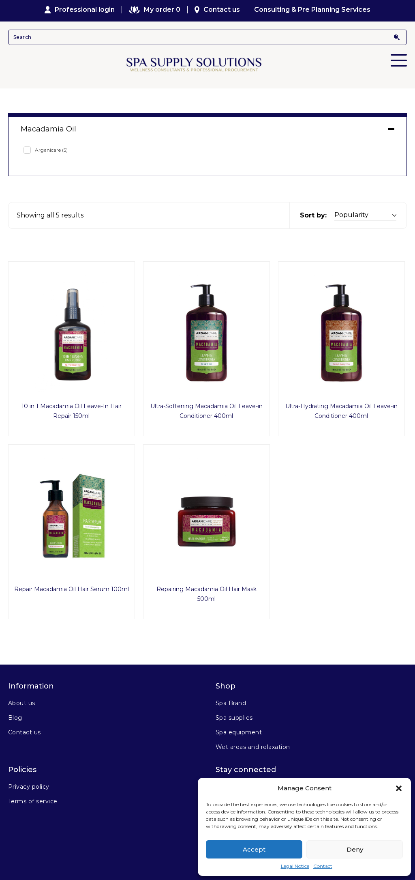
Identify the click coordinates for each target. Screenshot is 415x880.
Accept (254, 849)
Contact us (217, 9)
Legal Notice (295, 866)
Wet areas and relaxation (253, 747)
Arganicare (51, 150)
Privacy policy (28, 786)
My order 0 (154, 9)
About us (21, 703)
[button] (399, 788)
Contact (322, 866)
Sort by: (313, 215)
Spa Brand (231, 703)
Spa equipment (239, 732)
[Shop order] (365, 215)
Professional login (80, 9)
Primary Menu (399, 55)
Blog (15, 717)
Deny (355, 849)
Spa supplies (234, 717)
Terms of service (33, 801)
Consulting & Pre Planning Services (312, 9)
